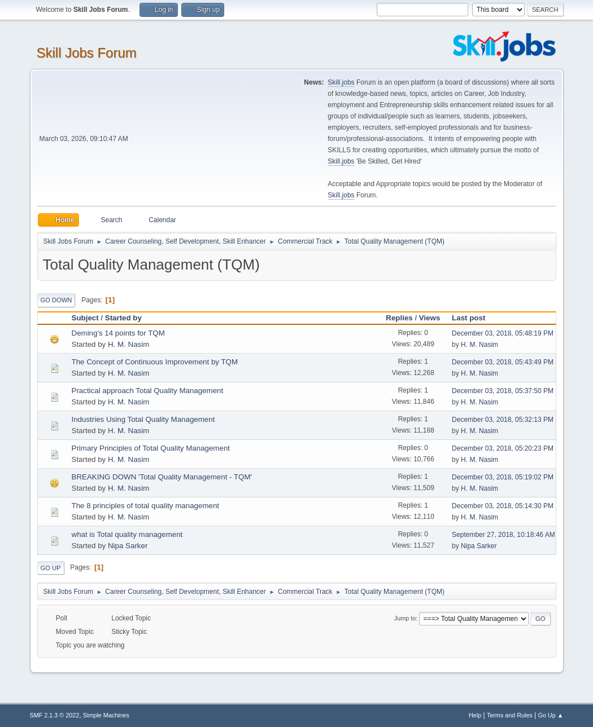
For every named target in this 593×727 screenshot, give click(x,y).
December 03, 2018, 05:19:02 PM (502, 477)
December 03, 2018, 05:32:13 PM (502, 420)
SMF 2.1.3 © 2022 (55, 715)
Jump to (405, 618)
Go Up (51, 568)
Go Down (56, 300)
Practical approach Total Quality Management (148, 390)
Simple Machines (106, 715)
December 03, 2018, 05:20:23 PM (502, 448)
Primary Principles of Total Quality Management (151, 448)
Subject (85, 318)
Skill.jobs (341, 82)
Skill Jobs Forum (87, 52)
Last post (473, 318)
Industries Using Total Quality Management (143, 419)
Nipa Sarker (127, 545)
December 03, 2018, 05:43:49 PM (502, 362)
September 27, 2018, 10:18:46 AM (503, 535)
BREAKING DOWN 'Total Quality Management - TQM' (162, 477)
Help (475, 715)
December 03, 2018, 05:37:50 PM (502, 391)
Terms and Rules (510, 715)
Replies (399, 318)
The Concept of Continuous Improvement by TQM (155, 362)
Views (430, 318)
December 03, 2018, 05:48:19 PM (502, 333)
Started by (123, 318)
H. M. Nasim (128, 344)
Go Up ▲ (551, 715)
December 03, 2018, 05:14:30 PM (502, 506)
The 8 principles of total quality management (146, 505)
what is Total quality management (127, 534)
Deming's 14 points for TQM (118, 333)
